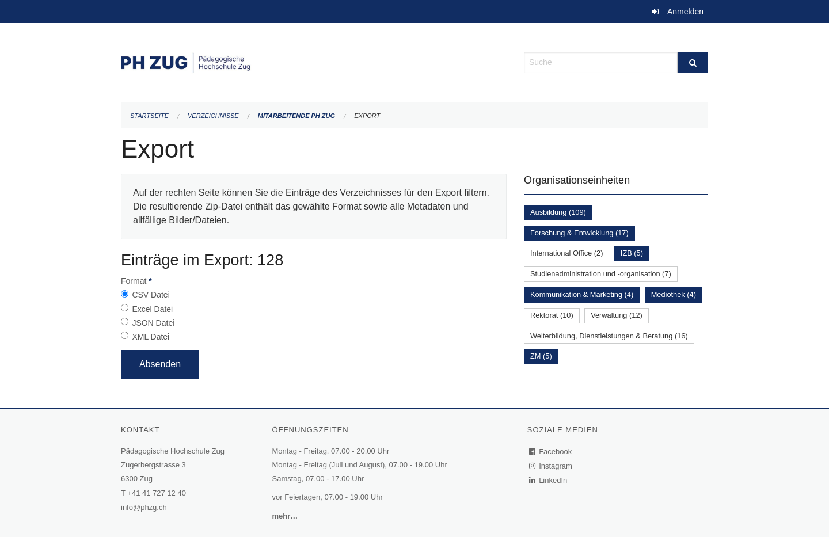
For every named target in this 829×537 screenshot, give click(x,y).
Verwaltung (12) (616, 315)
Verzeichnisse (213, 115)
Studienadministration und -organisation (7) (600, 273)
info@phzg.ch (144, 507)
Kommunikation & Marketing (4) (581, 294)
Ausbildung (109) (558, 212)
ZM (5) (541, 356)
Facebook (551, 451)
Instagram (551, 466)
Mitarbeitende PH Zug (296, 115)
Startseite (149, 115)
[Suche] (693, 62)
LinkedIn (548, 480)
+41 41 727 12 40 (156, 493)
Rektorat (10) (551, 315)
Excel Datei (152, 309)
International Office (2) (566, 253)
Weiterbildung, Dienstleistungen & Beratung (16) (609, 336)
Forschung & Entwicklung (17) (579, 232)
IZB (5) (632, 253)
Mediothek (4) (673, 294)
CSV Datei (150, 294)
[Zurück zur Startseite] (314, 61)
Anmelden (685, 11)
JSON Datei (153, 322)
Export (367, 115)
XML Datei (150, 336)
